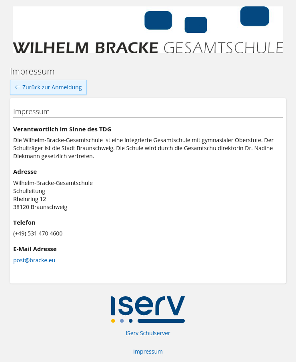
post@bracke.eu (34, 260)
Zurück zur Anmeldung (48, 87)
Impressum (148, 351)
